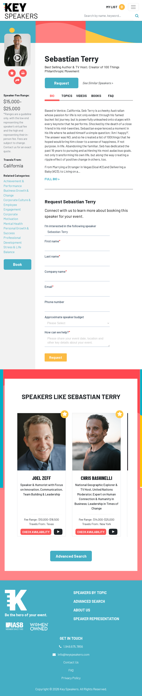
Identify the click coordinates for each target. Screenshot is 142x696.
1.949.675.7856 (73, 646)
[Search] (108, 15)
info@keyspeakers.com (73, 654)
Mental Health (13, 223)
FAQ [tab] (111, 95)
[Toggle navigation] (133, 7)
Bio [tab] (52, 95)
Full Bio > (52, 179)
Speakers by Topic (90, 592)
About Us (81, 610)
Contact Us (71, 662)
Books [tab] (96, 95)
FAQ (71, 670)
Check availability (36, 532)
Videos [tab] (81, 95)
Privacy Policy (71, 678)
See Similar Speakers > (97, 83)
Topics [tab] (66, 95)
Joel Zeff (41, 478)
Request (61, 83)
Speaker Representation (96, 618)
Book (17, 264)
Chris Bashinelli (96, 478)
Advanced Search (71, 556)
